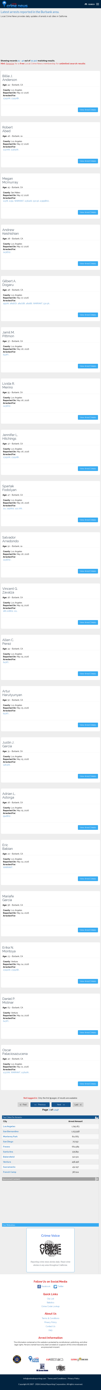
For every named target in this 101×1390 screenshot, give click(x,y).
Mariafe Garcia (8, 898)
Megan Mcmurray (10, 180)
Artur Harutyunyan (12, 693)
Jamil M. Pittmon (8, 334)
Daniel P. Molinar (8, 1000)
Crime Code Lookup (50, 1306)
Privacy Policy (50, 1322)
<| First (23, 1105)
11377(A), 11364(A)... (11, 150)
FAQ (50, 1330)
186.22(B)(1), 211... (10, 611)
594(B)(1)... (7, 816)
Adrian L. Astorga (9, 795)
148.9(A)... (7, 765)
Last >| (78, 1105)
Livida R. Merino (8, 385)
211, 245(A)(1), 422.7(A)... (13, 508)
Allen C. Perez (8, 641)
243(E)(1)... (7, 252)
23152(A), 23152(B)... (11, 98)
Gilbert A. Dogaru (9, 283)
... (3, 919)
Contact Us (50, 1326)
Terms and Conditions (56, 1378)
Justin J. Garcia (8, 744)
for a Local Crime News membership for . (46, 63)
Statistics (50, 1302)
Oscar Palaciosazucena (15, 1052)
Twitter (59, 1286)
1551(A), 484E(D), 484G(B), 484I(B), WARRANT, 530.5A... (26, 303)
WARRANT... (8, 867)
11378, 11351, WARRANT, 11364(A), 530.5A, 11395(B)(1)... (26, 201)
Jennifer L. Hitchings (10, 436)
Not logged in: (31, 1098)
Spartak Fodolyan (9, 488)
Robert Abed (7, 129)
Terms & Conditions (50, 1318)
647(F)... (6, 355)
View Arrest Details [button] (88, 110)
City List (50, 1299)
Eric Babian (7, 847)
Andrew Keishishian (10, 231)
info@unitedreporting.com (34, 1378)
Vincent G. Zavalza (10, 590)
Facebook (43, 1286)
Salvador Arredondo (10, 539)
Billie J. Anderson (9, 78)
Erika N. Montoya (9, 949)
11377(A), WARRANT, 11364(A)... (16, 1072)
